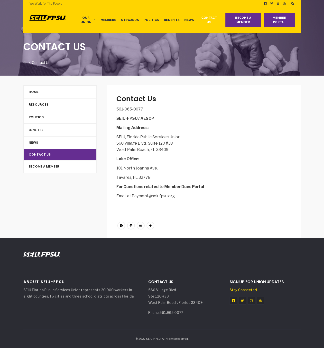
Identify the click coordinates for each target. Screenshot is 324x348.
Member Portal (279, 20)
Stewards (130, 20)
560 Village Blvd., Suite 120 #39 (144, 143)
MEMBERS (108, 20)
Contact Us (209, 20)
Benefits (172, 20)
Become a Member (243, 20)
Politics (151, 20)
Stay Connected (243, 290)
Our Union (86, 20)
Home (33, 91)
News (189, 20)
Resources (38, 104)
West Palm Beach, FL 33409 (142, 149)
